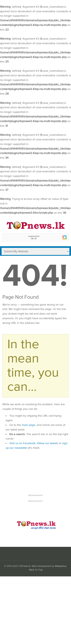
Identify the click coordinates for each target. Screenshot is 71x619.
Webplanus (60, 566)
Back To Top (36, 569)
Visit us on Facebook (22, 443)
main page (28, 425)
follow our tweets (47, 443)
